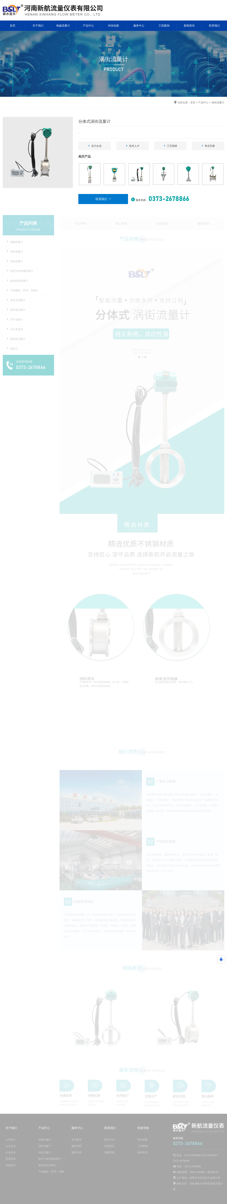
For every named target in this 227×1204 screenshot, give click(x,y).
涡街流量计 (217, 102)
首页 (12, 25)
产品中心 (88, 25)
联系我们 (214, 25)
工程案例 (164, 25)
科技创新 (113, 25)
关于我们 (38, 25)
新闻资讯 (189, 25)
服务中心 (138, 25)
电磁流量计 (63, 25)
